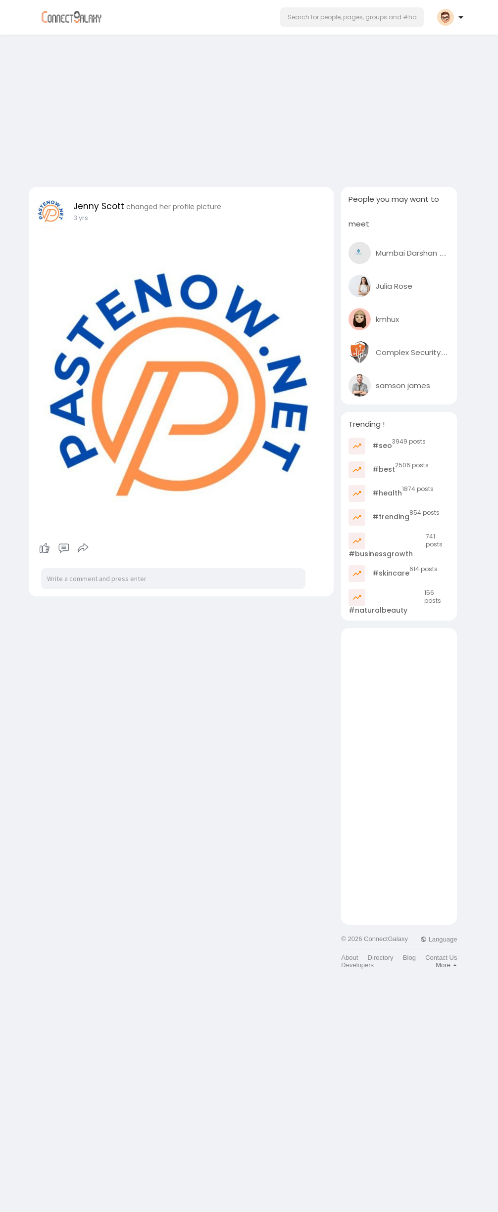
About (349, 957)
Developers (357, 965)
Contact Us (441, 957)
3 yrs (80, 218)
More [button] (446, 965)
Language (438, 939)
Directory (381, 957)
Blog (409, 957)
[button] (352, 17)
